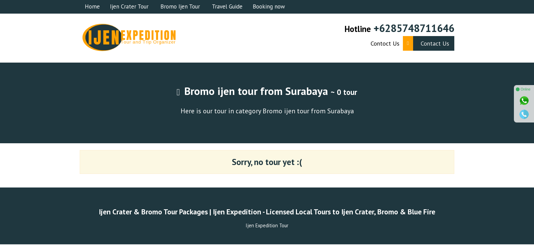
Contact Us (426, 43)
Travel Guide (227, 6)
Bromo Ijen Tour (180, 6)
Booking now (269, 6)
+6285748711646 (414, 28)
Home (92, 6)
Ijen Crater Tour (129, 6)
